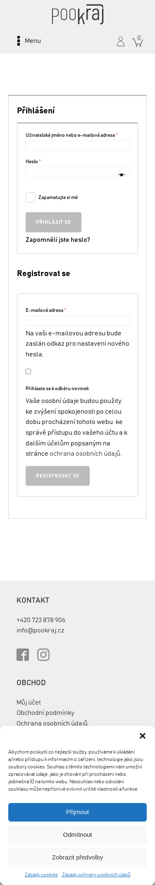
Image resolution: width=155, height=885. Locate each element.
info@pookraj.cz (40, 630)
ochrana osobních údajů (85, 453)
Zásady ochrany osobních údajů (96, 874)
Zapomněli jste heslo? (58, 239)
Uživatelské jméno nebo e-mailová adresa (72, 135)
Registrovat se (57, 475)
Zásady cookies (41, 874)
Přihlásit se (53, 222)
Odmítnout (77, 834)
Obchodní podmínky (45, 712)
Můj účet (29, 702)
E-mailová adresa (46, 310)
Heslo (33, 161)
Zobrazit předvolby (77, 857)
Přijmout (77, 811)
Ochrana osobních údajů (52, 723)
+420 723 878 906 (41, 620)
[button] (142, 736)
